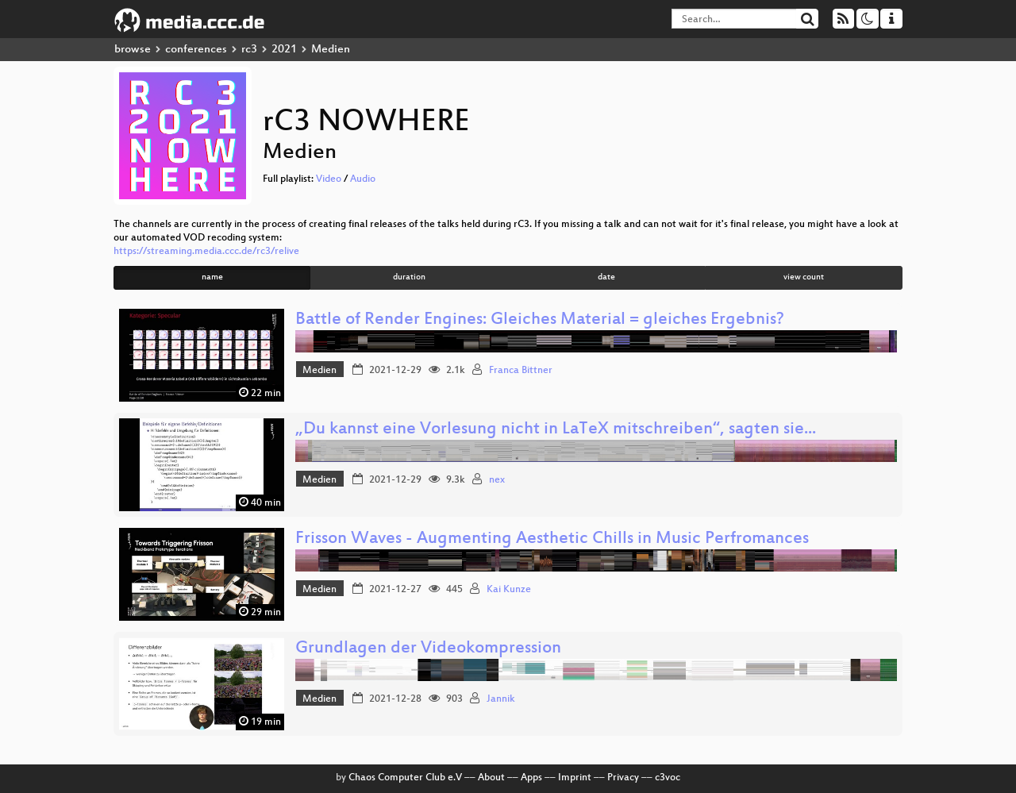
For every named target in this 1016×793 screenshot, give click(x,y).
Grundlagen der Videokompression (428, 649)
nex (497, 480)
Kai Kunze (509, 589)
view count (803, 277)
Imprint (574, 777)
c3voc (667, 777)
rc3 (249, 49)
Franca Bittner (520, 370)
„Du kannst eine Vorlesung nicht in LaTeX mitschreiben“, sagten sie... (555, 430)
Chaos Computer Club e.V (405, 777)
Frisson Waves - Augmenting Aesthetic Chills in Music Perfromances (552, 539)
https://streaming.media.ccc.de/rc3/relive (206, 251)
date (606, 277)
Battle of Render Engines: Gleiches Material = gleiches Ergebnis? (539, 320)
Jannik (501, 699)
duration (409, 277)
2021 (284, 49)
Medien (319, 370)
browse (132, 49)
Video (328, 179)
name (212, 277)
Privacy (623, 777)
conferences (196, 49)
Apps (531, 777)
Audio (362, 179)
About (491, 777)
